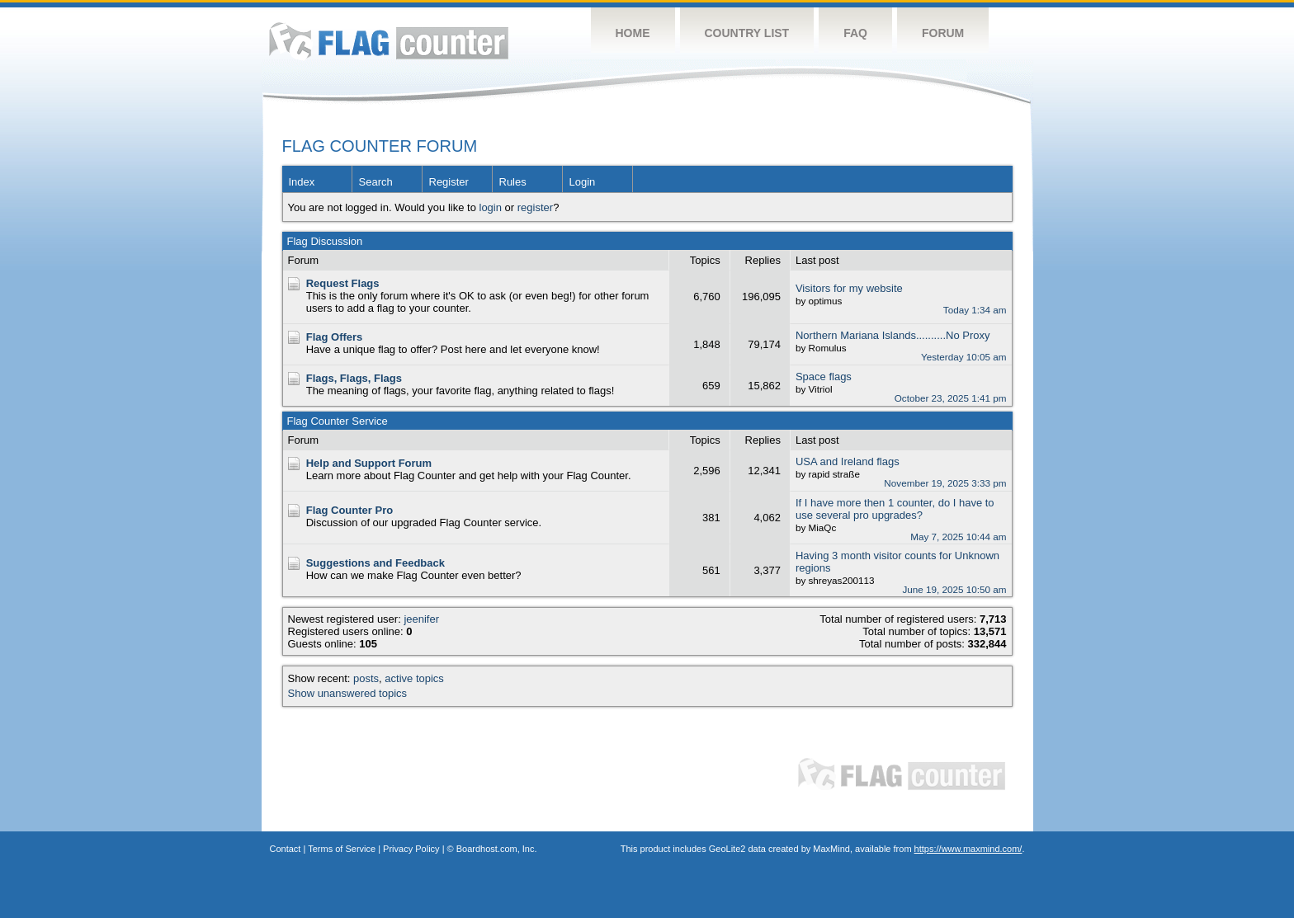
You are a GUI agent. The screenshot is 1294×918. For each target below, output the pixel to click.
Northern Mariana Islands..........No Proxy (893, 335)
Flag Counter (388, 40)
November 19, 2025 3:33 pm (945, 483)
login (490, 207)
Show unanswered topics (348, 693)
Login (582, 182)
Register (449, 182)
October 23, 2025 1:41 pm (951, 398)
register (535, 207)
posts (366, 678)
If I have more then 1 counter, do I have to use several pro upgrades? (895, 509)
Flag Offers (334, 337)
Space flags (824, 376)
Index (302, 182)
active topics (414, 678)
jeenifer (421, 619)
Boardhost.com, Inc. (496, 849)
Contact (285, 849)
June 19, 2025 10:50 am (954, 589)
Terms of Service (341, 849)
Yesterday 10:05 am (964, 356)
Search (376, 182)
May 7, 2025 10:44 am (958, 536)
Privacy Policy (411, 849)
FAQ (855, 33)
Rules (513, 182)
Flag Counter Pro (349, 510)
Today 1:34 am (975, 309)
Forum (943, 33)
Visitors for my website (849, 288)
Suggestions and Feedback (375, 563)
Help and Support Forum (369, 463)
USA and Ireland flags (848, 461)
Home (633, 33)
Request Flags (343, 283)
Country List (747, 33)
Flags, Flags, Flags (354, 378)
